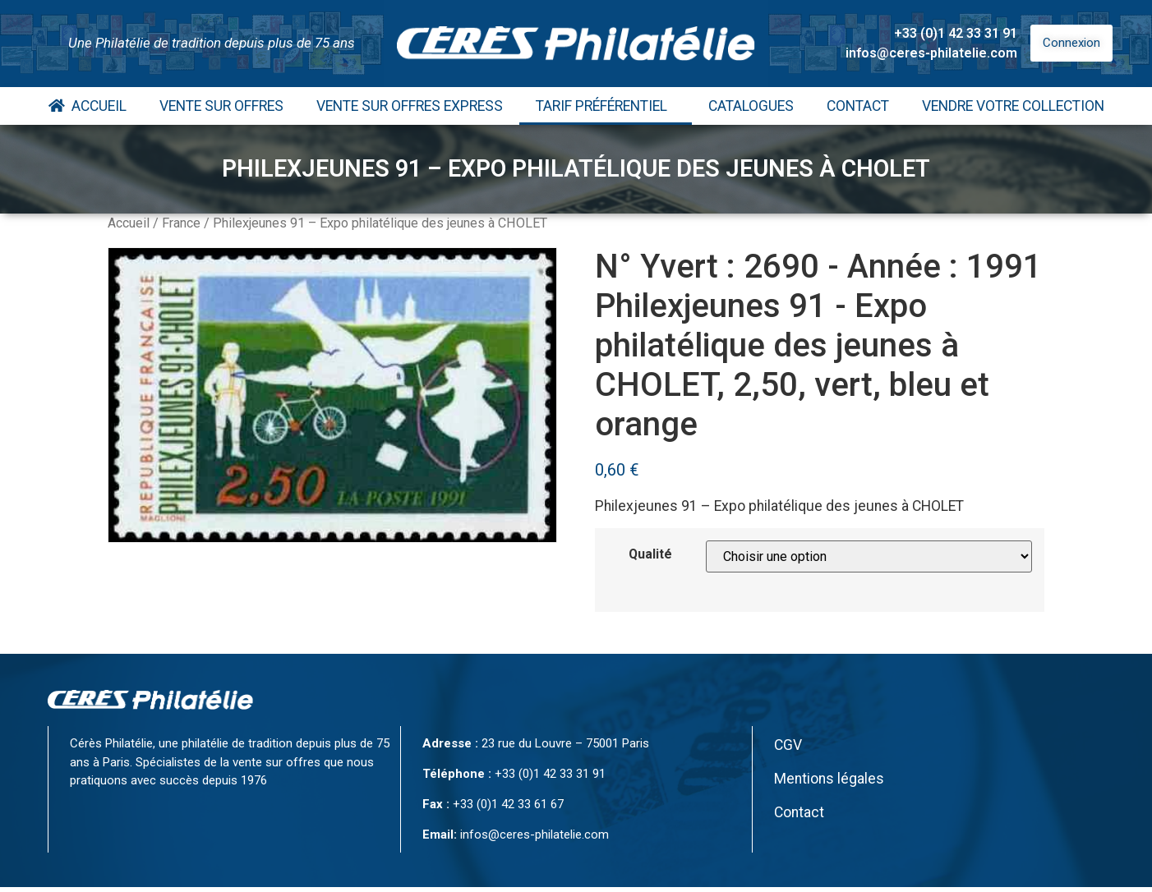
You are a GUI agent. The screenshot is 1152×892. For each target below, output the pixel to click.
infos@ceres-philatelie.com (931, 53)
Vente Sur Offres (221, 106)
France (181, 223)
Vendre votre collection (1013, 106)
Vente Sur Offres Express (409, 106)
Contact (858, 106)
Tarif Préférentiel (605, 106)
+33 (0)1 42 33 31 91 (955, 33)
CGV (788, 745)
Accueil (87, 106)
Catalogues (751, 106)
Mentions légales (829, 778)
